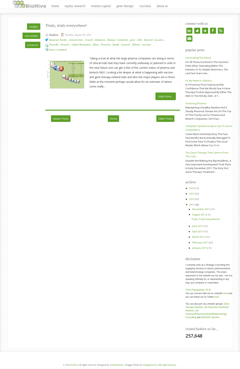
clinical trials (76, 40)
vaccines (145, 6)
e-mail (189, 39)
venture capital (101, 6)
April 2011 (198, 231)
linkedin (189, 31)
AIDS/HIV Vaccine (210, 317)
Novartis (65, 44)
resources (32, 44)
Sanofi (116, 44)
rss (221, 31)
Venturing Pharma (195, 103)
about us (162, 6)
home (55, 6)
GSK (140, 40)
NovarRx (54, 44)
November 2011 (201, 209)
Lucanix (159, 40)
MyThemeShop (117, 364)
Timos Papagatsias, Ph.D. (198, 289)
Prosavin (106, 44)
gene (133, 40)
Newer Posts (61, 118)
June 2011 (198, 226)
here (225, 293)
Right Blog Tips (169, 364)
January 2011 (199, 248)
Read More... (165, 96)
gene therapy (125, 6)
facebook (213, 31)
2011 (192, 204)
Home (113, 118)
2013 (192, 193)
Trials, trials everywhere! (66, 25)
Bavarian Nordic (58, 40)
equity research (75, 6)
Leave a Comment (58, 49)
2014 (192, 188)
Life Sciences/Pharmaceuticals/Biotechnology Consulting (205, 314)
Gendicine (123, 40)
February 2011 (200, 242)
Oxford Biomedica (81, 44)
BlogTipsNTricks (150, 364)
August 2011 (199, 214)
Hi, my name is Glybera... (199, 80)
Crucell (89, 40)
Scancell (125, 44)
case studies (31, 35)
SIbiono (136, 44)
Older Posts (165, 118)
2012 (192, 199)
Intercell (148, 40)
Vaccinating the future (198, 57)
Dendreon (100, 40)
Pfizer (96, 44)
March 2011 (199, 237)
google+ (205, 31)
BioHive (75, 364)
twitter (197, 31)
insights (33, 26)
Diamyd (111, 40)
